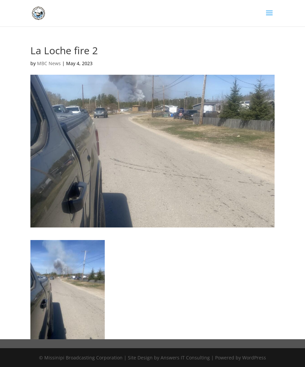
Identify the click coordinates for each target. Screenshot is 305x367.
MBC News (49, 63)
